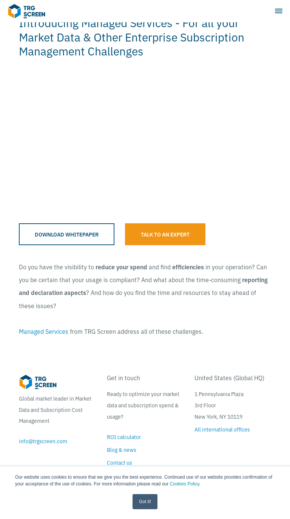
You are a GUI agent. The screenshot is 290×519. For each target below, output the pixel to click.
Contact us (119, 462)
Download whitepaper (67, 234)
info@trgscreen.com (43, 441)
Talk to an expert (165, 234)
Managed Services (43, 331)
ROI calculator (124, 437)
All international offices (222, 429)
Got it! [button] (145, 501)
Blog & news (121, 449)
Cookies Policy (184, 484)
